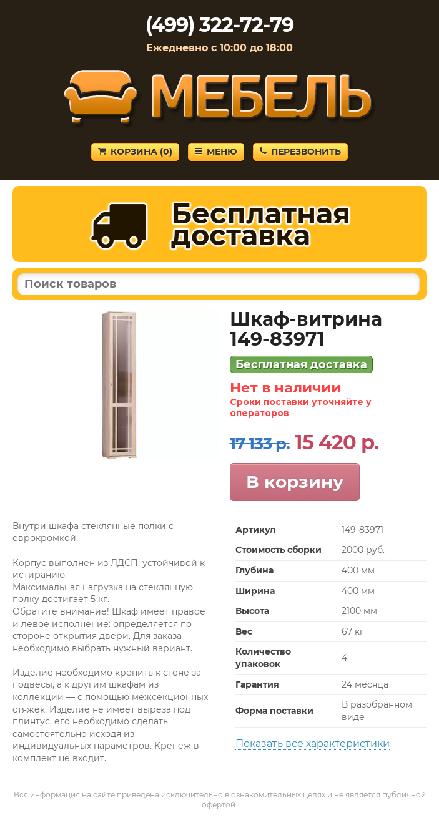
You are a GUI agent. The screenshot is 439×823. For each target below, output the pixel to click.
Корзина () (135, 151)
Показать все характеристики (312, 743)
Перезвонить (300, 151)
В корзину (294, 481)
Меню (216, 151)
